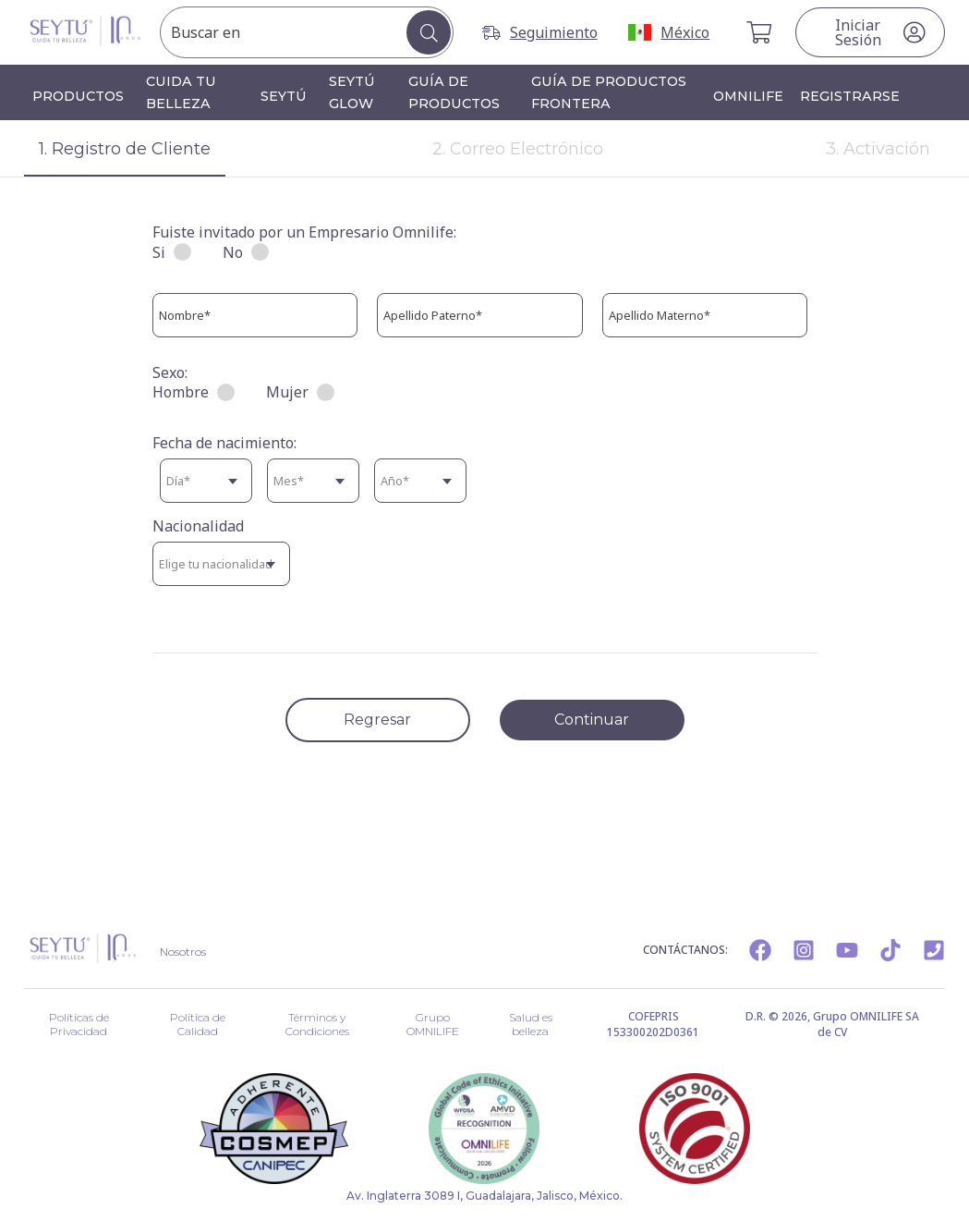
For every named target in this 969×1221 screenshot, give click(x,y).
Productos (78, 96)
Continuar (591, 719)
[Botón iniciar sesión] (870, 32)
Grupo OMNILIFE (432, 1018)
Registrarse (850, 96)
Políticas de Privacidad (77, 1018)
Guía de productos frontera (608, 92)
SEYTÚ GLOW (352, 92)
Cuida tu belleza (181, 92)
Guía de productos (454, 92)
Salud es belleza (530, 1018)
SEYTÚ (283, 96)
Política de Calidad (196, 1018)
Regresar (377, 719)
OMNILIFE (748, 96)
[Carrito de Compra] (760, 32)
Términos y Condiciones (316, 1018)
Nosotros (187, 950)
